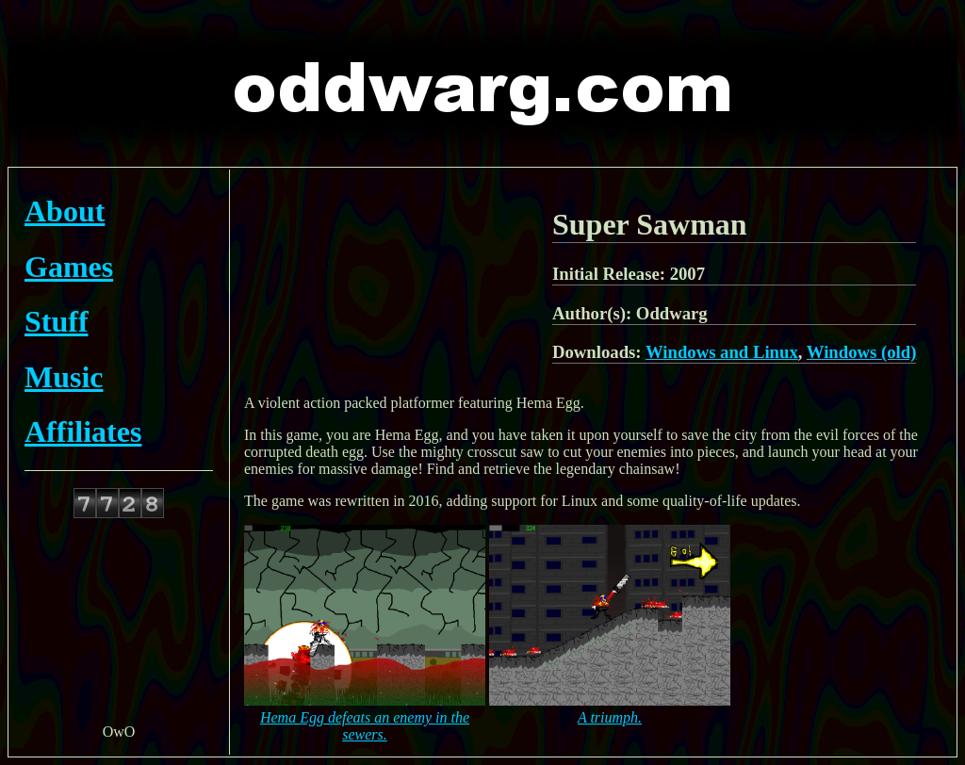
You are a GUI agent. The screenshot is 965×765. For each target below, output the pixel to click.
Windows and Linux (722, 352)
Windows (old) (862, 352)
